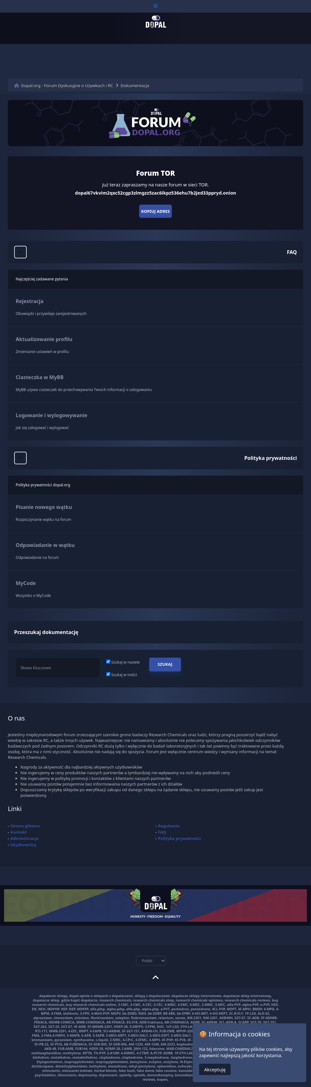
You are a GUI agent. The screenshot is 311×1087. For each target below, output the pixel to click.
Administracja (24, 838)
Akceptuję (215, 1072)
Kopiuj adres (155, 211)
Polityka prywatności (179, 838)
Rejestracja (29, 301)
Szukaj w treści (121, 674)
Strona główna (25, 826)
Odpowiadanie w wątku (45, 545)
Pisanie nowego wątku (44, 507)
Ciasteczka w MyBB (39, 377)
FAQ (162, 832)
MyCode (26, 583)
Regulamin (169, 826)
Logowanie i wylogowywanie (51, 415)
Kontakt (18, 832)
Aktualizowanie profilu (44, 339)
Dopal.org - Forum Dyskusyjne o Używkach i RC (67, 85)
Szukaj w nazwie (123, 662)
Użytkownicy (23, 844)
